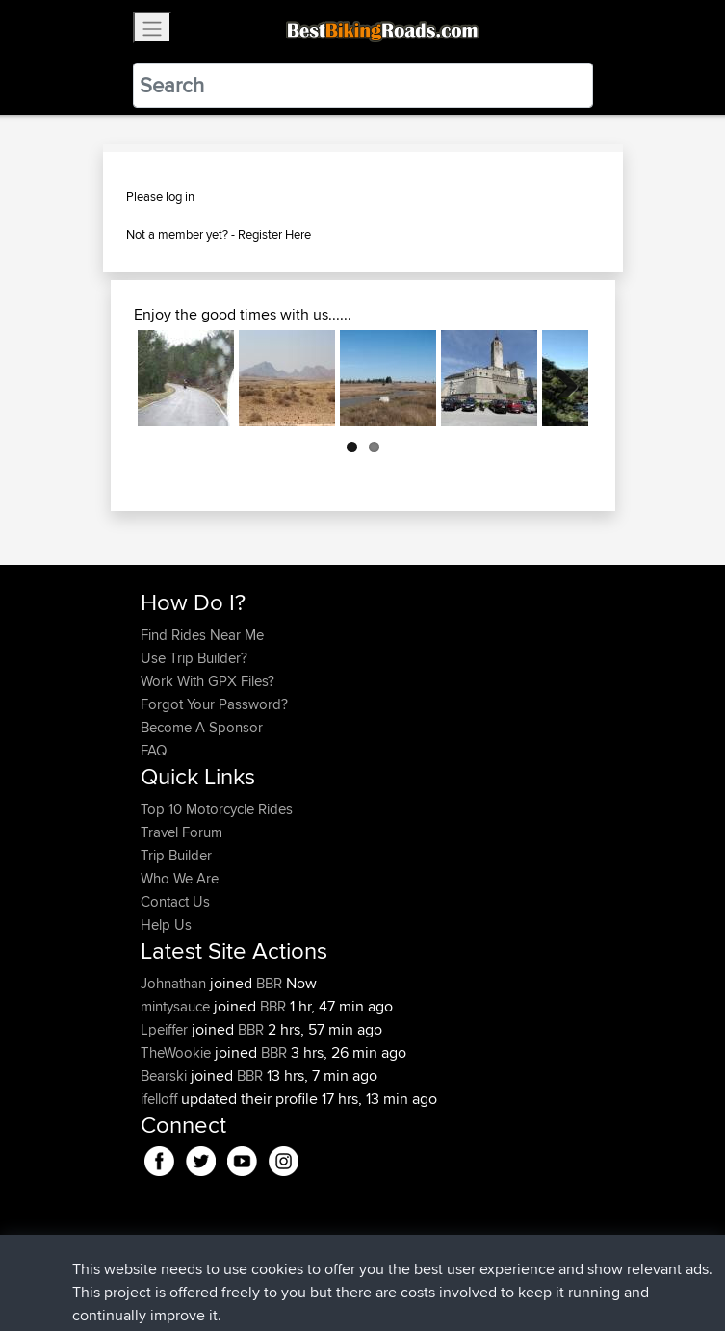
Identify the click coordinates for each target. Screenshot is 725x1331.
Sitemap (320, 1256)
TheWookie (178, 1052)
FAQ (154, 750)
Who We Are (180, 878)
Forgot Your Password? (214, 704)
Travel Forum (181, 832)
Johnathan (175, 983)
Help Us (166, 924)
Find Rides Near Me (202, 635)
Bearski (166, 1075)
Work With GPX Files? (207, 681)
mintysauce (177, 1006)
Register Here (274, 234)
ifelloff (161, 1098)
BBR (269, 983)
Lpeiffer (166, 1029)
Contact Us (175, 901)
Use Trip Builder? (194, 658)
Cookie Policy (494, 1256)
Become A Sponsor (202, 727)
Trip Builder (176, 855)
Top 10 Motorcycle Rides (217, 809)
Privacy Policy (398, 1256)
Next (559, 378)
